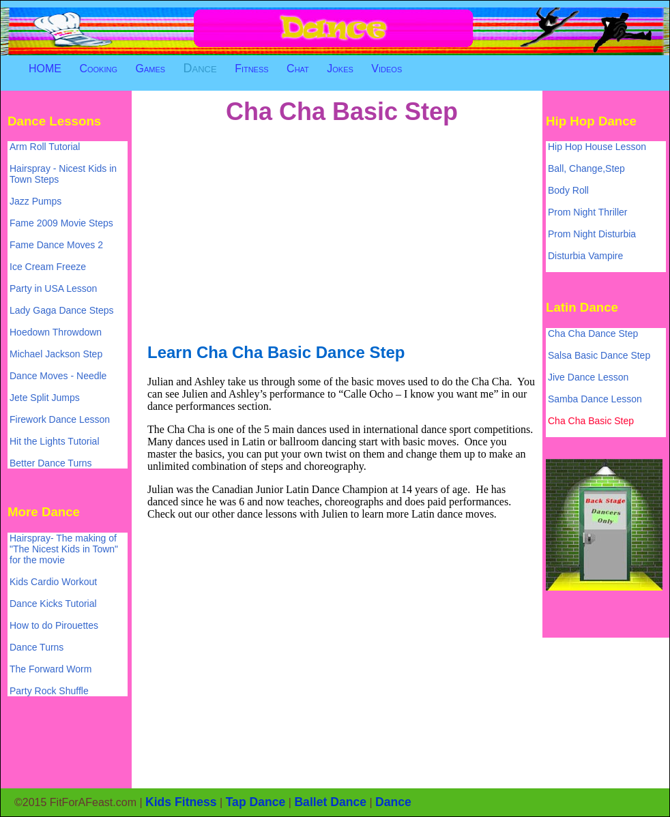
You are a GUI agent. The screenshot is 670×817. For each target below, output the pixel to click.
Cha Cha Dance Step (593, 333)
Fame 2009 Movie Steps (61, 223)
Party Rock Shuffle (49, 690)
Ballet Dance (330, 802)
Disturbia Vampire (585, 255)
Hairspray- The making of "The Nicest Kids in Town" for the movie (64, 549)
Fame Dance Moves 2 (56, 244)
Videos (386, 68)
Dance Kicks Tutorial (53, 603)
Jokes (340, 68)
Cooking (98, 68)
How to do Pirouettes (54, 625)
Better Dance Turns (51, 463)
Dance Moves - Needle (58, 375)
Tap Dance (256, 802)
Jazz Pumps (35, 201)
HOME (45, 68)
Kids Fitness (181, 802)
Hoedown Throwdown (56, 332)
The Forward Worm (50, 669)
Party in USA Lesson (53, 288)
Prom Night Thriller (587, 212)
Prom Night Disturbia (592, 233)
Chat (298, 68)
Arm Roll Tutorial (45, 146)
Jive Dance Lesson (588, 377)
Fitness (252, 68)
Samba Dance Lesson (595, 398)
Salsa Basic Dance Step (599, 355)
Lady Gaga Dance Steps (62, 310)
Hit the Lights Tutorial (55, 441)
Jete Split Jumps (45, 397)
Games (150, 68)
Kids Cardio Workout (53, 581)
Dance (200, 68)
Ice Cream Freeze (48, 266)
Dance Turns (36, 647)
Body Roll (568, 190)
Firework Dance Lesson (60, 419)
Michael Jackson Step (56, 353)
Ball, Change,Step (586, 168)
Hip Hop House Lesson (597, 146)
